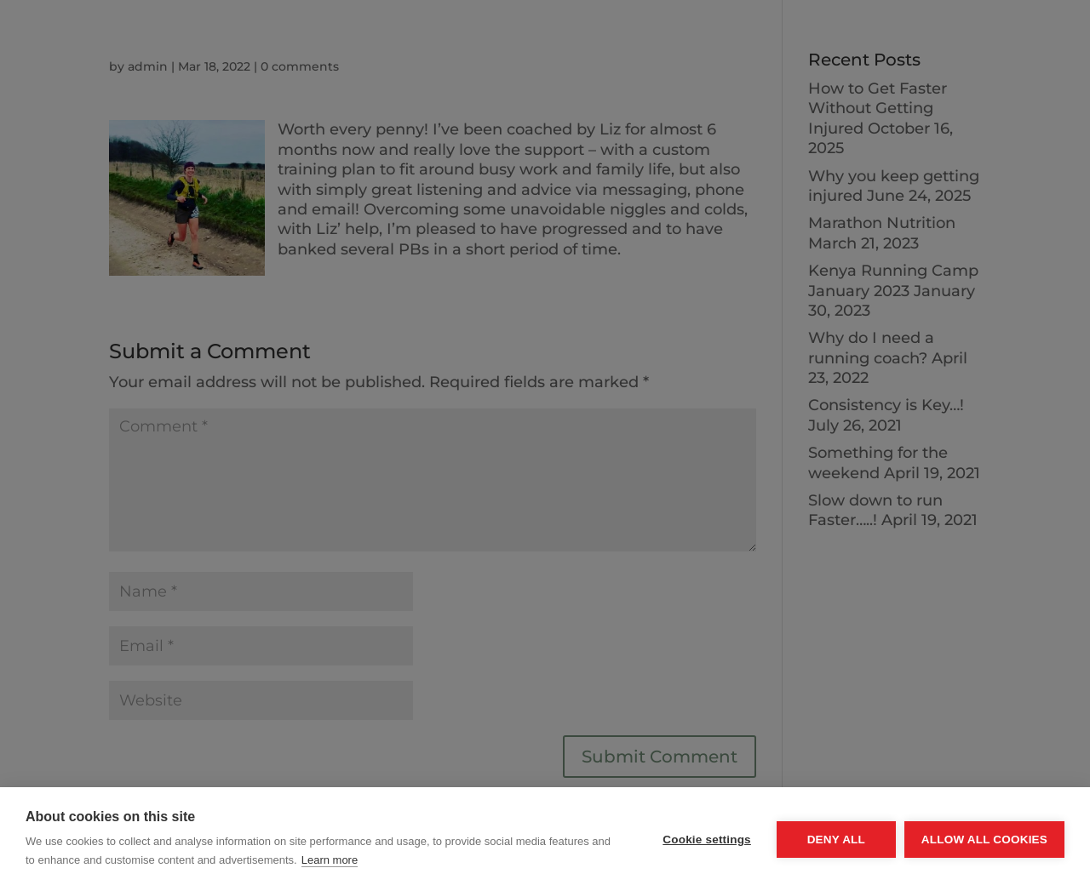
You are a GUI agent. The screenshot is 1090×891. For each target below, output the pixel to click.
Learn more (329, 860)
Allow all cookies (984, 839)
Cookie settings (707, 839)
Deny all (836, 839)
